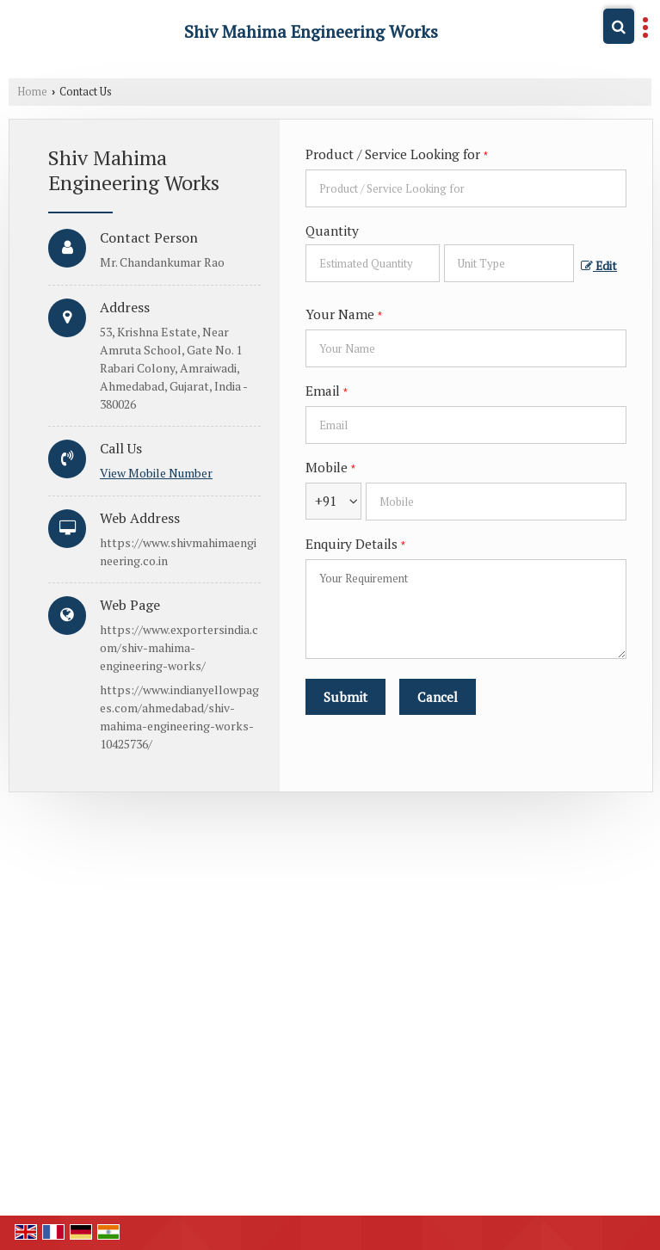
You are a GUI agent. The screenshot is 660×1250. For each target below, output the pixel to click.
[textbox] (509, 263)
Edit (599, 266)
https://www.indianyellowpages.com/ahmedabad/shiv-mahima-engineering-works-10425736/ (179, 716)
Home (32, 91)
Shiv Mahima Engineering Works (311, 31)
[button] (156, 473)
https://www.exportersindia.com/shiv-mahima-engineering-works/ (179, 647)
